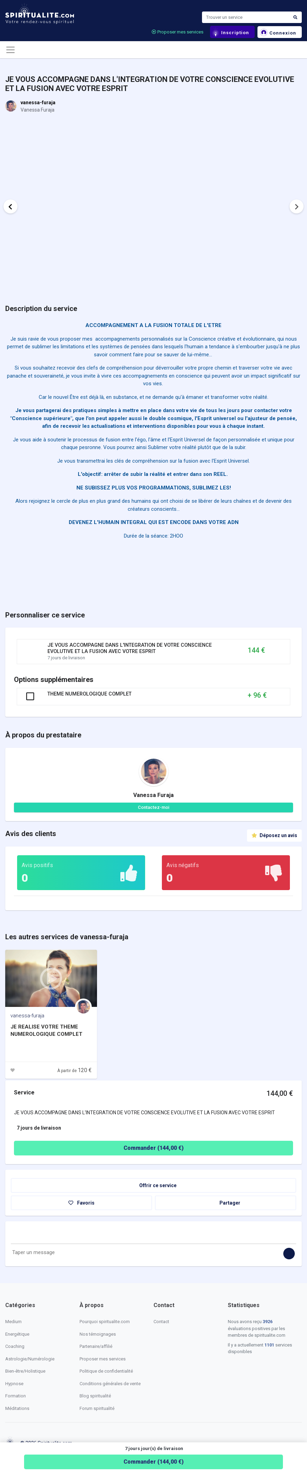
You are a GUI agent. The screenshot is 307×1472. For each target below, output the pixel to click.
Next (297, 206)
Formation (15, 1395)
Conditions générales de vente (110, 1383)
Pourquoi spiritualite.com (105, 1321)
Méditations (17, 1408)
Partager (225, 1203)
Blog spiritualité (95, 1395)
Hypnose (14, 1383)
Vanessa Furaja (153, 795)
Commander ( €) (153, 1461)
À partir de (74, 1070)
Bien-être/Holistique (25, 1371)
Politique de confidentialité (106, 1371)
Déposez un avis (274, 835)
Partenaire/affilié (96, 1346)
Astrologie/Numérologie (29, 1358)
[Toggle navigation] (10, 50)
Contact (161, 1321)
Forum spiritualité (97, 1408)
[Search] (245, 17)
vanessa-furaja (38, 102)
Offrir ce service (153, 1185)
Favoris (81, 1203)
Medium (13, 1321)
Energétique (17, 1334)
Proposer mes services (177, 32)
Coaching (14, 1346)
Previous (10, 206)
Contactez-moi (153, 807)
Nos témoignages (98, 1334)
